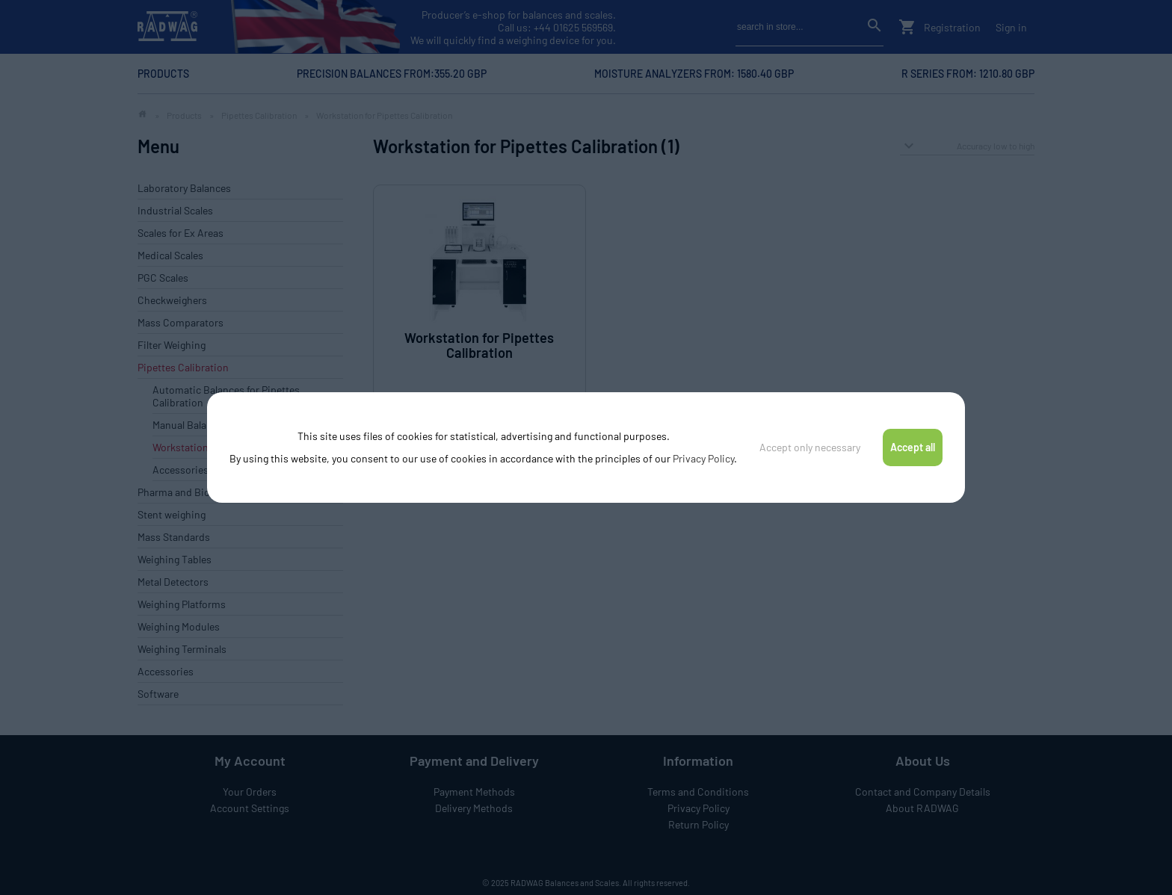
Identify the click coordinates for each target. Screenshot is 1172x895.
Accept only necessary (809, 447)
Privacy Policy (703, 458)
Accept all (912, 447)
